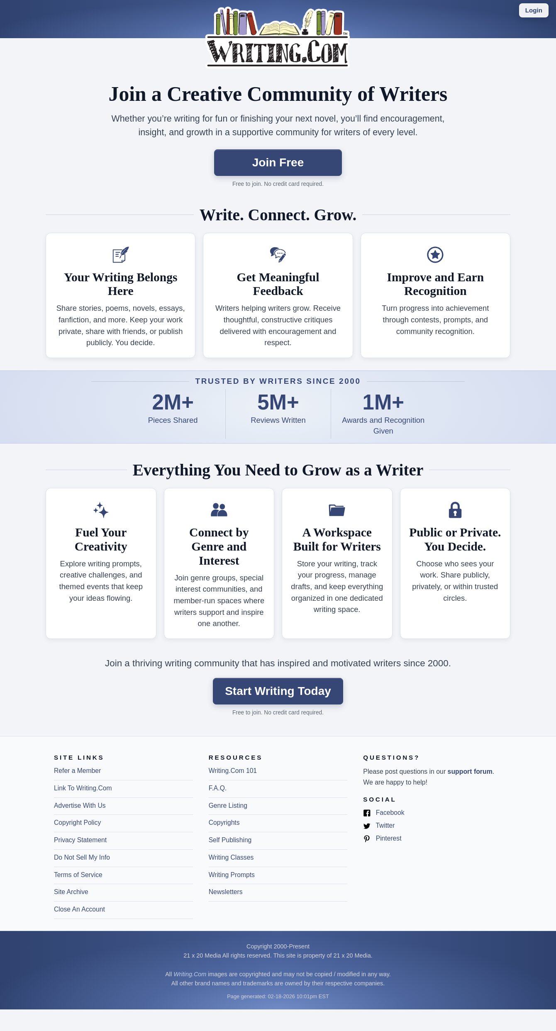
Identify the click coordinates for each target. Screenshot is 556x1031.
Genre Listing (228, 805)
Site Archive (71, 891)
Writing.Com (189, 974)
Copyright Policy (77, 822)
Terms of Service (78, 874)
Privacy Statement (80, 839)
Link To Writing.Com (83, 788)
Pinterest (382, 838)
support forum (470, 771)
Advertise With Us (80, 805)
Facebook (383, 813)
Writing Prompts (232, 874)
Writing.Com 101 (233, 770)
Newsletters (226, 891)
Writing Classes (231, 857)
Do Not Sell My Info (82, 857)
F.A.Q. (218, 788)
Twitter (379, 826)
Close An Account (79, 909)
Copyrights (224, 822)
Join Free (278, 162)
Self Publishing (230, 839)
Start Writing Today (278, 691)
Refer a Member (77, 770)
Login (533, 10)
